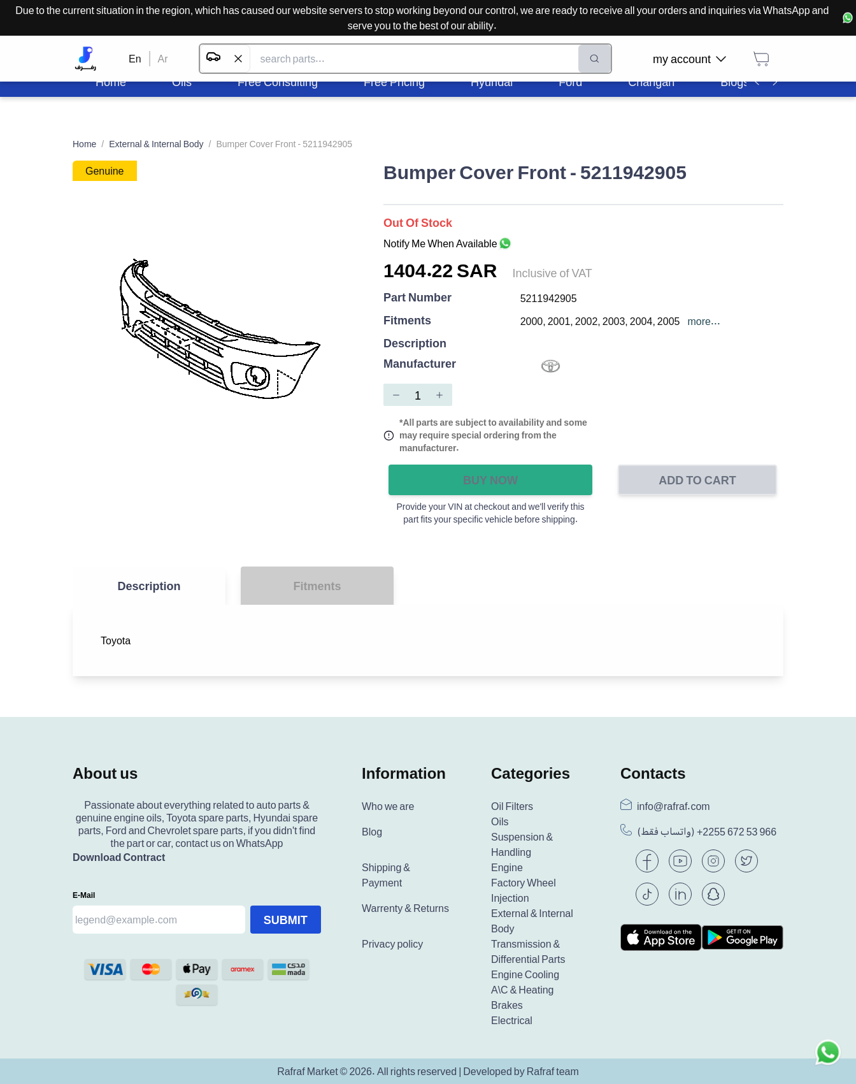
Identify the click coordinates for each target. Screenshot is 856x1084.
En (135, 58)
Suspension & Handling (522, 844)
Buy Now (490, 480)
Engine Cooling (525, 974)
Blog (372, 831)
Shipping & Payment (386, 875)
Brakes (507, 1005)
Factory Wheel (523, 882)
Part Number (417, 298)
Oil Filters (512, 806)
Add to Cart (697, 480)
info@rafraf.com (673, 806)
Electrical (511, 1020)
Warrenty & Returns (405, 908)
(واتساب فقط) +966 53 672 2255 (706, 831)
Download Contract (119, 857)
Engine (507, 867)
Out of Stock (417, 222)
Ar (163, 58)
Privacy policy (392, 943)
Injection (510, 898)
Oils (500, 821)
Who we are (388, 806)
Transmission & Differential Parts (528, 951)
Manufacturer (419, 364)
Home (84, 143)
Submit (286, 920)
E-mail (84, 895)
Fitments (407, 321)
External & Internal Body (156, 143)
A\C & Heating (522, 989)
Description (414, 343)
